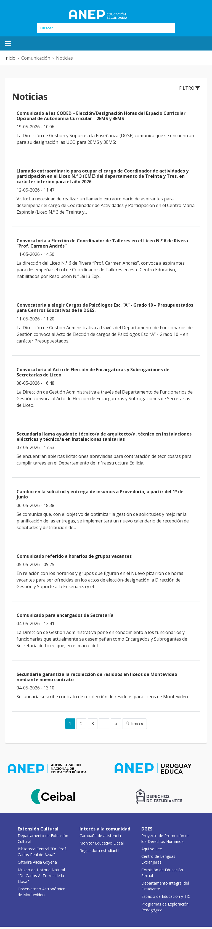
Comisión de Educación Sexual (162, 872)
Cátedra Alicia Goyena (37, 862)
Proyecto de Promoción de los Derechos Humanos (165, 838)
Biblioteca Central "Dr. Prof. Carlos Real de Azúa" (42, 851)
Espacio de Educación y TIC (165, 896)
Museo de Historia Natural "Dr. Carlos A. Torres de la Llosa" (41, 875)
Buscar (46, 27)
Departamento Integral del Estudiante (165, 885)
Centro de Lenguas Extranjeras (158, 859)
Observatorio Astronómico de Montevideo (41, 891)
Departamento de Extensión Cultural (43, 838)
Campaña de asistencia (100, 835)
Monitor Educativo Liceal (102, 843)
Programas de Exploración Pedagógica (165, 906)
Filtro (189, 88)
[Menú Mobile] (8, 43)
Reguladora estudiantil (99, 850)
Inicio (9, 58)
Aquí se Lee (151, 848)
